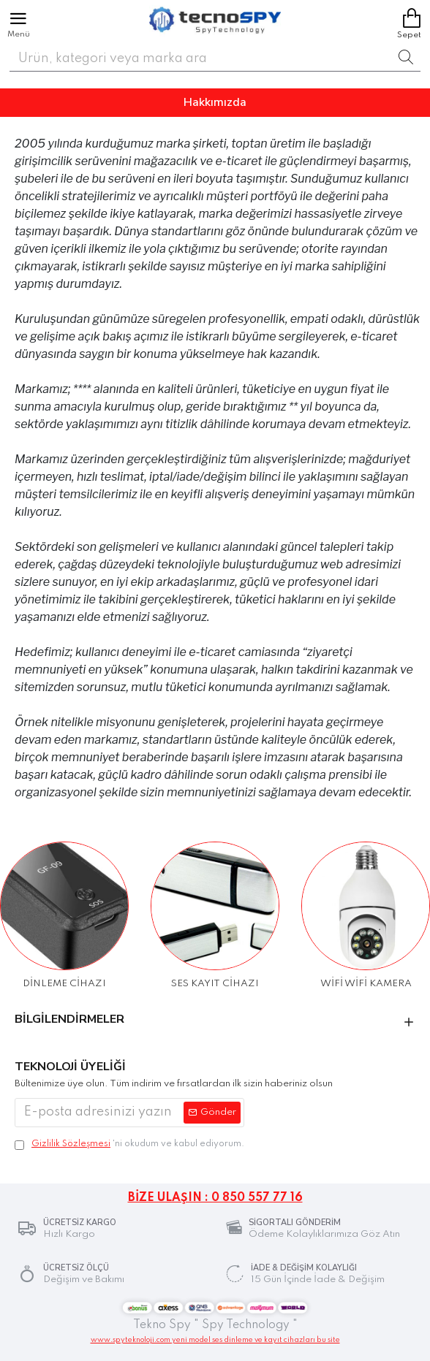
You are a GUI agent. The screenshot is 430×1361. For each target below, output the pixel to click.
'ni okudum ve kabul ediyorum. (129, 1144)
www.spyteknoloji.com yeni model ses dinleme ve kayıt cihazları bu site (215, 1339)
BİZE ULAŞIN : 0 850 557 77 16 (215, 1198)
